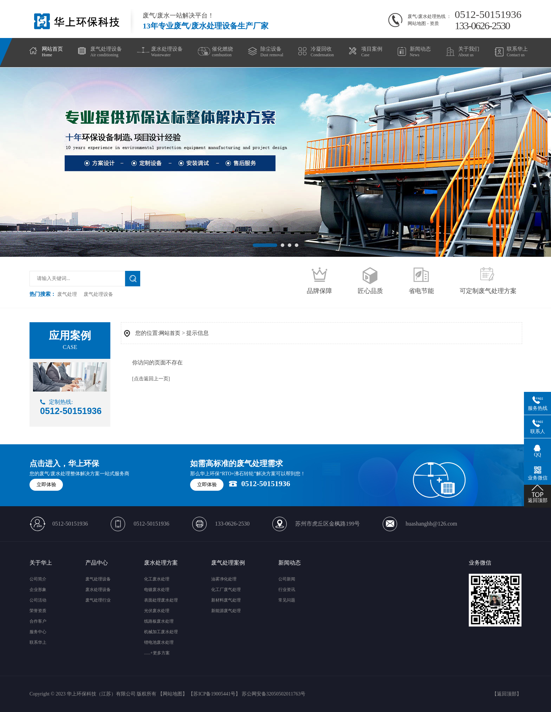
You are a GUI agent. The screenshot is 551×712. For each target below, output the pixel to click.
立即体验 (46, 484)
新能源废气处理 (226, 610)
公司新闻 (286, 579)
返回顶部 (507, 694)
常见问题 (286, 600)
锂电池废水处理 (159, 642)
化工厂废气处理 (226, 589)
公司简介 (38, 579)
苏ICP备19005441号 (214, 694)
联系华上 (38, 642)
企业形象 (38, 589)
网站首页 (169, 333)
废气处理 (67, 294)
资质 (434, 23)
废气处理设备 (98, 294)
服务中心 (38, 631)
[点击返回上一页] (151, 378)
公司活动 (38, 600)
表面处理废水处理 (161, 600)
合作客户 (38, 621)
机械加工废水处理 (161, 631)
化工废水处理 (156, 579)
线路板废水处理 (159, 621)
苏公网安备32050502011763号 (273, 694)
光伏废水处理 (156, 610)
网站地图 (417, 23)
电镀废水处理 (156, 589)
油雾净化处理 (223, 579)
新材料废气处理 (226, 600)
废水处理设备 (98, 589)
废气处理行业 (98, 600)
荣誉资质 (38, 610)
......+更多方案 (157, 652)
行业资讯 (286, 589)
